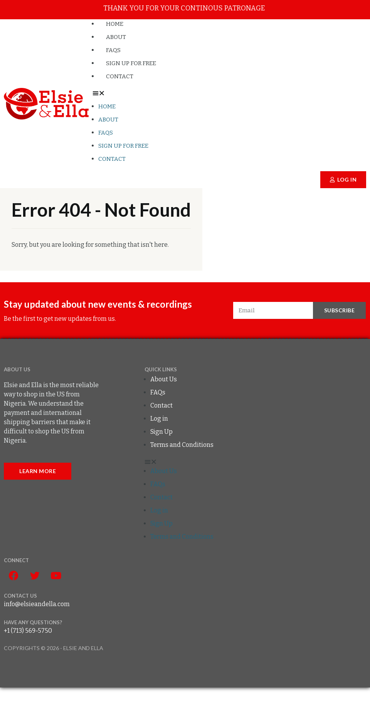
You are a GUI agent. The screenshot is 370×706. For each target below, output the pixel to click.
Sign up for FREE (123, 145)
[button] (229, 93)
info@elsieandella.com (37, 604)
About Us (163, 379)
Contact (119, 76)
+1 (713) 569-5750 (28, 630)
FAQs (105, 132)
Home (107, 106)
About (108, 119)
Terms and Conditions (182, 444)
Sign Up (161, 431)
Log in (159, 418)
